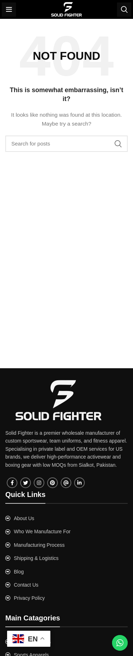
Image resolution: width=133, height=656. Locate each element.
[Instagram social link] (39, 482)
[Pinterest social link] (52, 482)
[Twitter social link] (25, 482)
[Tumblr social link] (66, 482)
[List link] (66, 518)
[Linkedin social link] (79, 482)
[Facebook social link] (12, 482)
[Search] (124, 9)
